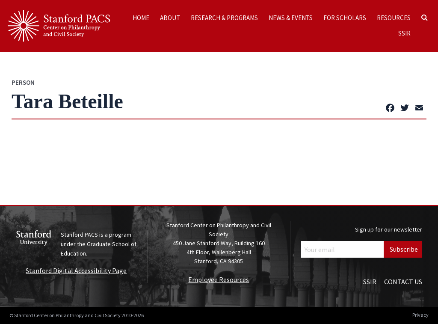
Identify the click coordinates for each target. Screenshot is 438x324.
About (170, 18)
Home (141, 18)
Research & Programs (224, 18)
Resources (394, 18)
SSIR (404, 33)
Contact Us (403, 281)
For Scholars (344, 18)
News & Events (291, 18)
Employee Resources (218, 279)
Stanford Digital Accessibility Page (76, 270)
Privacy (420, 315)
